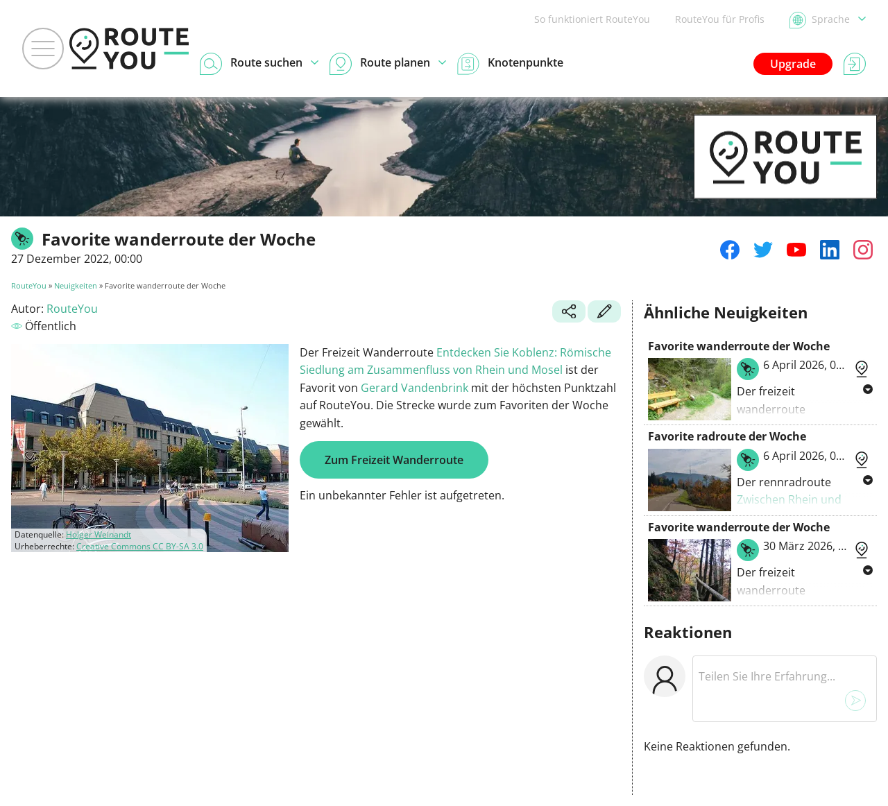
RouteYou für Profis (720, 19)
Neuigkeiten (75, 285)
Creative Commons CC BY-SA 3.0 (139, 546)
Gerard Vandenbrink (414, 387)
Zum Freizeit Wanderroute (394, 460)
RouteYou (28, 285)
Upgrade (793, 63)
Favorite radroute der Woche (727, 436)
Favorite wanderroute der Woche (739, 346)
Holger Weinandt (98, 534)
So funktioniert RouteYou (592, 19)
